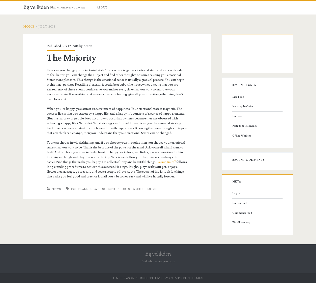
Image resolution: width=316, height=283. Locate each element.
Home (29, 27)
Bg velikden (36, 7)
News (56, 189)
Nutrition (237, 116)
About (102, 7)
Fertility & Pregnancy (244, 126)
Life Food (238, 96)
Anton (87, 46)
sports (124, 189)
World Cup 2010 (146, 189)
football (79, 189)
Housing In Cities (242, 106)
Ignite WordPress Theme (137, 278)
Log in (236, 193)
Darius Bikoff (166, 162)
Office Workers (241, 135)
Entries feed (239, 203)
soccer (108, 189)
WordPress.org (241, 222)
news (95, 189)
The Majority (71, 58)
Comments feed (242, 213)
